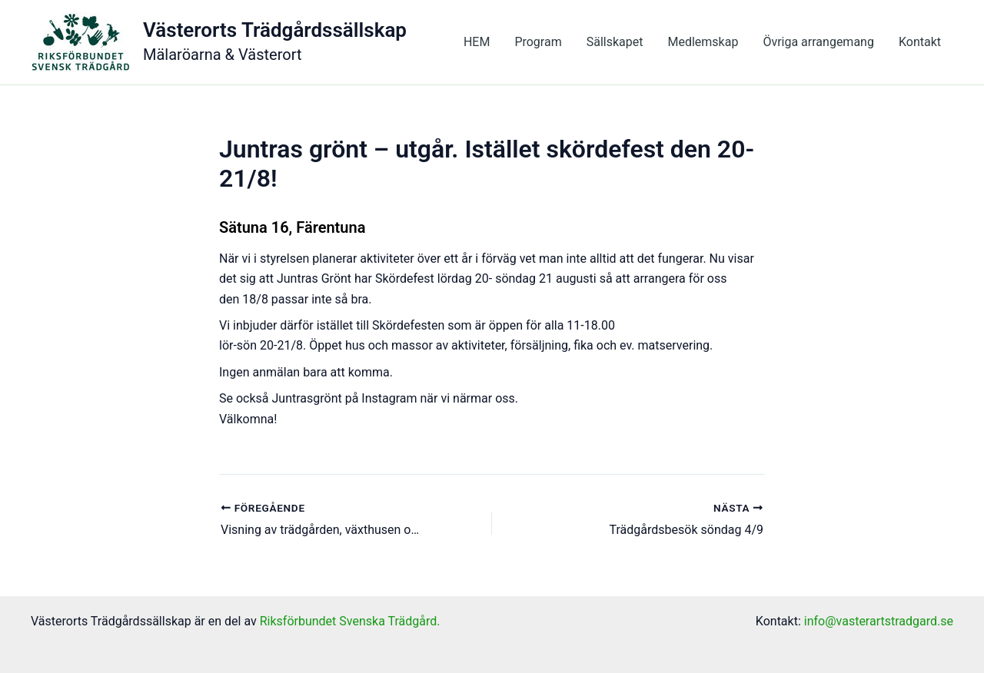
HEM (477, 42)
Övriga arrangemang (818, 42)
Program (537, 42)
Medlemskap (702, 42)
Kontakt (920, 42)
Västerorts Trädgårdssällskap (275, 29)
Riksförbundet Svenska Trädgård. (350, 621)
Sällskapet (615, 42)
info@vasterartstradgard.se (878, 621)
